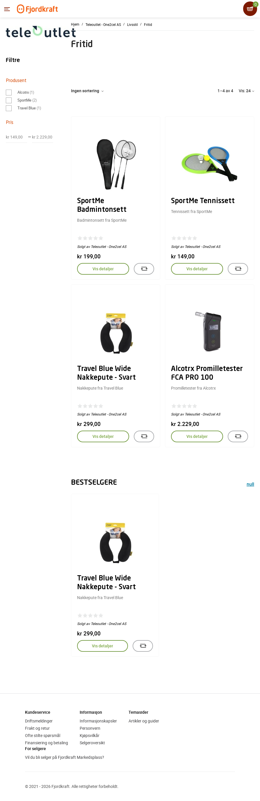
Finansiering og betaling (46, 742)
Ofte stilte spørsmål (42, 735)
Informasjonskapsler (98, 721)
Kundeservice (37, 712)
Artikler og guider (144, 721)
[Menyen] (7, 9)
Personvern (90, 728)
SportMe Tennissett (203, 201)
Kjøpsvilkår (89, 735)
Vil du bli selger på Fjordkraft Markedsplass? (64, 757)
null (250, 485)
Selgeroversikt (92, 742)
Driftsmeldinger (39, 721)
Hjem (75, 24)
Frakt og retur (37, 728)
